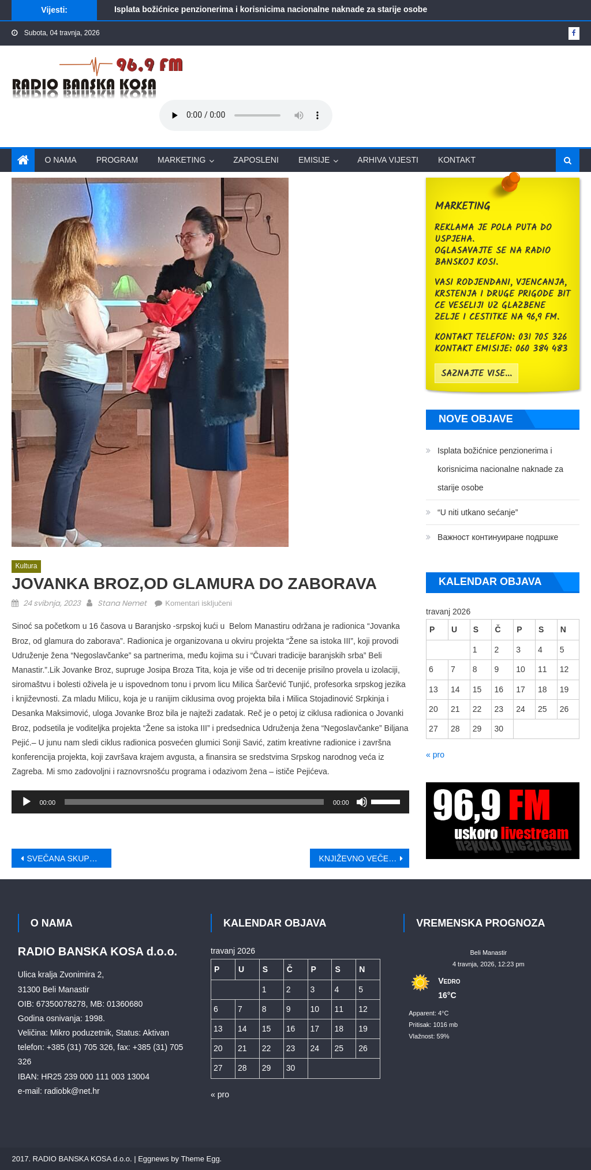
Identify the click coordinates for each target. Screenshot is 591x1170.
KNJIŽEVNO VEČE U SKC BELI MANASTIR (364, 858)
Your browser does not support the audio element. (245, 115)
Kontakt (457, 159)
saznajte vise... (476, 374)
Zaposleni (256, 159)
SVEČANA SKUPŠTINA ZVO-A (69, 858)
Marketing (181, 159)
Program (117, 159)
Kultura (26, 566)
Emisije (314, 159)
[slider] (194, 802)
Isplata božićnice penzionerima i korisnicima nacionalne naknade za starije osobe (270, 9)
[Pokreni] (26, 802)
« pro (435, 754)
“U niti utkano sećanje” (477, 512)
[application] (210, 801)
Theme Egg (200, 1158)
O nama (60, 159)
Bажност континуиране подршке (497, 537)
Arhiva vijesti (387, 159)
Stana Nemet (122, 603)
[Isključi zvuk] (362, 802)
